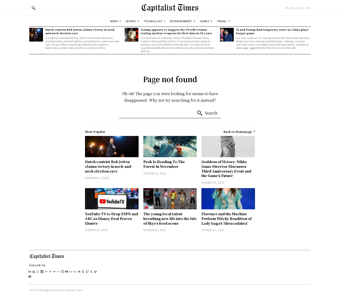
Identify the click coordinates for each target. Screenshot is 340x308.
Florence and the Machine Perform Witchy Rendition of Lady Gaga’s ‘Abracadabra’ (226, 218)
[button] (33, 8)
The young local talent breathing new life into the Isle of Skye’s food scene (170, 218)
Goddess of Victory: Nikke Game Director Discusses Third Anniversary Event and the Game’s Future (226, 168)
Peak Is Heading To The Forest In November (164, 164)
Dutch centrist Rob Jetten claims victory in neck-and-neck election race (80, 31)
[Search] (207, 113)
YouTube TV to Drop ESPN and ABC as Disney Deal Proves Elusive (111, 218)
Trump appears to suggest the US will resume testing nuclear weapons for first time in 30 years (176, 31)
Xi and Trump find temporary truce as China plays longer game (272, 31)
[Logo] (170, 7)
